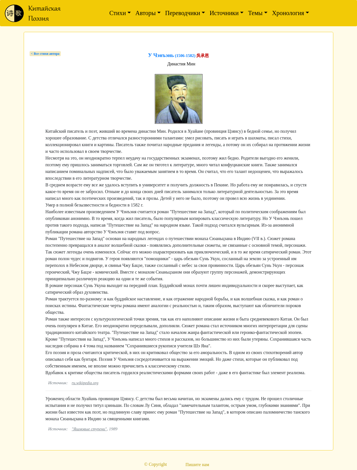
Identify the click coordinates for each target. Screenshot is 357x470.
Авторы (145, 13)
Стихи (117, 13)
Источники (223, 13)
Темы (255, 13)
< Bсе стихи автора (45, 54)
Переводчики (182, 13)
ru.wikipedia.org (85, 383)
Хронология (288, 13)
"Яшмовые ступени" (89, 429)
